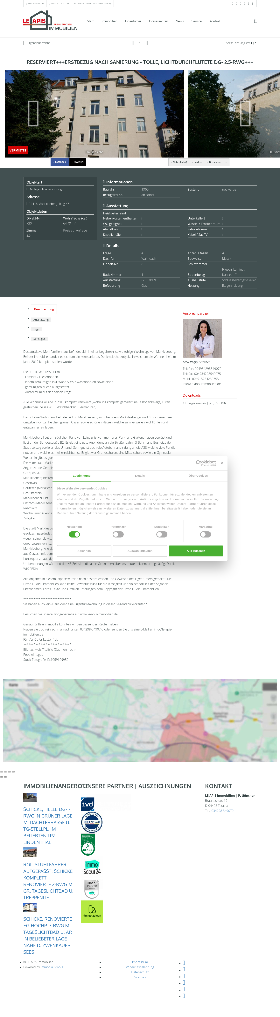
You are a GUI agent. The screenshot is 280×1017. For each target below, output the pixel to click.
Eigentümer (133, 21)
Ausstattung (41, 319)
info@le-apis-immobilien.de (202, 384)
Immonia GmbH (52, 967)
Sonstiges (39, 338)
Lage (36, 329)
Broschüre (212, 162)
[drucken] (225, 162)
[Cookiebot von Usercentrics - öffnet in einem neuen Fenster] (199, 463)
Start (90, 21)
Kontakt (214, 21)
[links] (133, 43)
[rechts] (147, 43)
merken (194, 162)
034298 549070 (36, 3)
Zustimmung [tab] (82, 475)
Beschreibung (44, 309)
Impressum (140, 962)
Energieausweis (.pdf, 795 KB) (205, 403)
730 (29, 223)
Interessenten (158, 21)
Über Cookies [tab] (198, 475)
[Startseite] (50, 20)
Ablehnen (84, 550)
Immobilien (109, 21)
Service (197, 21)
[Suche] (258, 24)
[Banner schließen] (221, 463)
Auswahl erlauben (140, 550)
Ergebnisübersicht (36, 43)
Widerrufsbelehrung (140, 967)
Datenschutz (140, 972)
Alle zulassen (196, 550)
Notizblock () (175, 162)
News (180, 21)
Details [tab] (140, 475)
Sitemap (140, 977)
